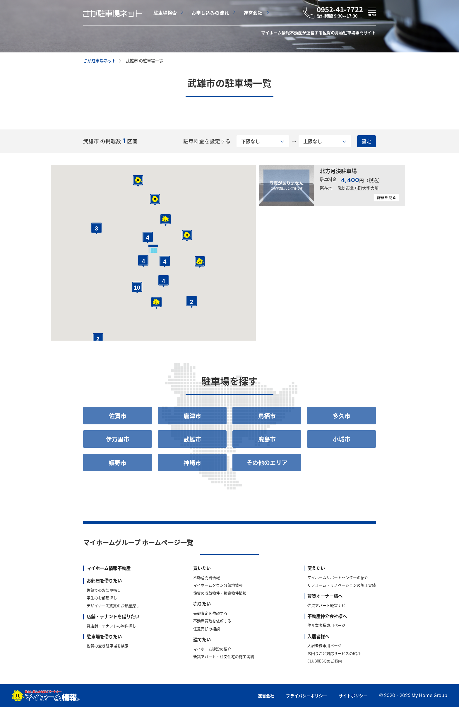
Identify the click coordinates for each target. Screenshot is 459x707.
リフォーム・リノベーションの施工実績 (341, 585)
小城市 (341, 439)
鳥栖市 (267, 415)
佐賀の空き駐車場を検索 (108, 646)
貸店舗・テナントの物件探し (111, 626)
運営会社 (253, 12)
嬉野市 (117, 462)
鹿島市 (267, 439)
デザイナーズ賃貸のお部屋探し (113, 606)
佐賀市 (117, 415)
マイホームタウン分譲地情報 (218, 585)
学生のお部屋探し (102, 598)
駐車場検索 (165, 12)
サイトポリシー (353, 695)
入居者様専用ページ (324, 645)
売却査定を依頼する (210, 613)
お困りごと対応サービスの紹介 (334, 653)
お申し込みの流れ (210, 12)
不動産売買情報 (206, 577)
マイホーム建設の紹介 (212, 649)
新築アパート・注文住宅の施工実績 (223, 657)
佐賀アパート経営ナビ (326, 605)
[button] (156, 303)
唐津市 (192, 415)
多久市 (341, 415)
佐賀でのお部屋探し (104, 590)
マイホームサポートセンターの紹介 (337, 577)
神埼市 (192, 462)
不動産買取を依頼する (212, 621)
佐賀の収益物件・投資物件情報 (219, 593)
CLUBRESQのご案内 (324, 661)
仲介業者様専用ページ (326, 625)
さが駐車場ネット (99, 60)
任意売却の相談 (206, 629)
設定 (366, 141)
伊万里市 (117, 439)
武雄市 (192, 439)
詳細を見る (386, 197)
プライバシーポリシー (306, 695)
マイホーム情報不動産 (109, 568)
